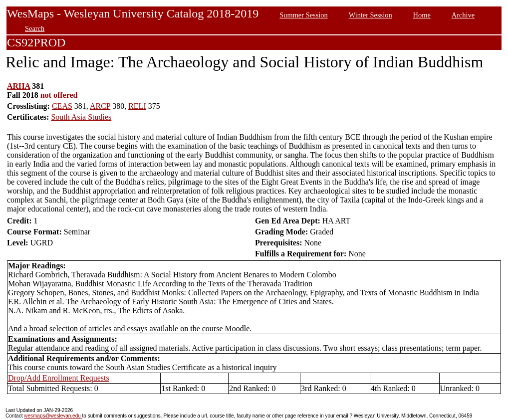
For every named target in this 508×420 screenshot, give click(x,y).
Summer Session (303, 15)
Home (422, 15)
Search (34, 28)
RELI (137, 106)
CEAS (62, 106)
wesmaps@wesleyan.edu (53, 416)
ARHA (18, 86)
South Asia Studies (81, 117)
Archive (463, 15)
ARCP (100, 106)
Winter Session (370, 15)
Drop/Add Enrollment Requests (58, 378)
